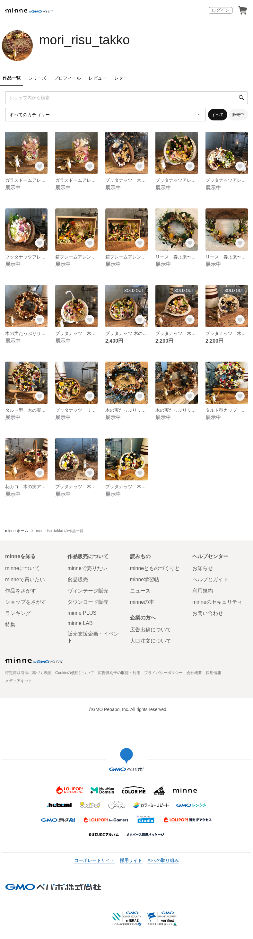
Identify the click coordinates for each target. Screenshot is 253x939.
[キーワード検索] (126, 98)
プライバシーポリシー (163, 673)
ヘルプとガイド (210, 579)
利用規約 (202, 590)
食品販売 (77, 579)
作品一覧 (12, 78)
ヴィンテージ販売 (88, 590)
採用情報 (213, 673)
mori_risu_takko (84, 40)
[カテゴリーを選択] (105, 114)
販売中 (238, 114)
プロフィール (67, 78)
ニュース (140, 590)
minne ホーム (16, 531)
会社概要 (194, 673)
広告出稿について (150, 629)
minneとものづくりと (155, 568)
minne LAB (79, 623)
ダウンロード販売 (88, 602)
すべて (217, 114)
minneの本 (142, 602)
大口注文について (150, 641)
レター (121, 78)
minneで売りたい (87, 568)
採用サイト (131, 860)
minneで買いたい (25, 579)
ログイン (221, 10)
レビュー (98, 78)
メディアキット (18, 681)
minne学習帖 (145, 579)
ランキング (18, 613)
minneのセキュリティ (217, 602)
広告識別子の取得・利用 (119, 673)
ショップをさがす (25, 602)
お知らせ (202, 568)
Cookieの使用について (74, 673)
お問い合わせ (207, 613)
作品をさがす (20, 590)
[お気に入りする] (40, 166)
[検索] (241, 98)
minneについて (22, 568)
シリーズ (37, 78)
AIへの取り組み (163, 860)
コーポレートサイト (94, 860)
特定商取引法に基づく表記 (28, 673)
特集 (10, 624)
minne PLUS (81, 613)
